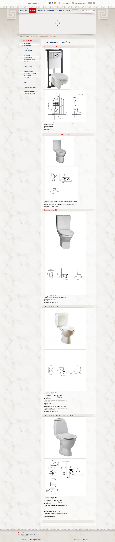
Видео (68, 10)
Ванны (25, 68)
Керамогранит (27, 55)
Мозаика (26, 61)
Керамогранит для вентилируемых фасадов (29, 58)
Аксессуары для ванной (29, 80)
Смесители (26, 77)
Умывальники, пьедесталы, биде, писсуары (30, 74)
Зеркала (25, 82)
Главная (22, 36)
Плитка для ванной (28, 48)
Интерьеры (41, 10)
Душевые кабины (28, 66)
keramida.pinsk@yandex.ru (81, 3)
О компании (24, 10)
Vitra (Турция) (53, 36)
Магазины (60, 10)
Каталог (32, 10)
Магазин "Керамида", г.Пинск (26, 532)
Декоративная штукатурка (30, 84)
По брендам (27, 43)
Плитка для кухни (28, 52)
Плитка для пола (28, 50)
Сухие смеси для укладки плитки (30, 88)
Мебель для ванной (28, 64)
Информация (51, 10)
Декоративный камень (29, 93)
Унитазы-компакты (43, 36)
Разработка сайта (78, 539)
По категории (34, 36)
